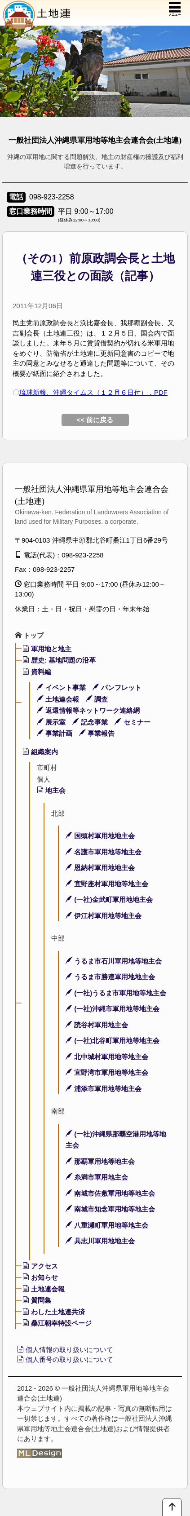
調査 (97, 699)
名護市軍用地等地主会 (103, 852)
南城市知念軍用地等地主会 (110, 1209)
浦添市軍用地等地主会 (103, 1088)
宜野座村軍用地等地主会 (107, 884)
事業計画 (54, 733)
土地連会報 (58, 699)
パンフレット (117, 687)
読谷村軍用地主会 (97, 1025)
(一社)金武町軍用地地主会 (109, 899)
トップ (29, 635)
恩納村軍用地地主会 (100, 867)
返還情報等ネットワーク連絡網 (88, 710)
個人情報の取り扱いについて (65, 1349)
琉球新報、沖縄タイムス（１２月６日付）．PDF (93, 392)
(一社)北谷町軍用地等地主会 (112, 1040)
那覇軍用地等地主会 (100, 1161)
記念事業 (90, 722)
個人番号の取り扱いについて (65, 1359)
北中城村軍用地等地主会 (107, 1057)
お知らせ (40, 1277)
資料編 (36, 672)
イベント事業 (61, 687)
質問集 (36, 1300)
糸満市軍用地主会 (97, 1177)
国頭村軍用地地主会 (100, 836)
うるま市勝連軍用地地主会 (110, 977)
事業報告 (97, 733)
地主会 (51, 790)
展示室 (51, 722)
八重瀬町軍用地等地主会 (107, 1225)
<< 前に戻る (95, 420)
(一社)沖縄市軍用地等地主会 (112, 1008)
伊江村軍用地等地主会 (103, 915)
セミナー (132, 722)
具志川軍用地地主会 (100, 1241)
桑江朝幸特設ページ (57, 1323)
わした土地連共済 (53, 1312)
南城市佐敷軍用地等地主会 (110, 1193)
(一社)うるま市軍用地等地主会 (116, 993)
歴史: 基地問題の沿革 (59, 660)
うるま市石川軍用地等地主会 (114, 961)
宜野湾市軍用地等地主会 (107, 1072)
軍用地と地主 (46, 649)
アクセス (40, 1266)
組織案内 (40, 752)
